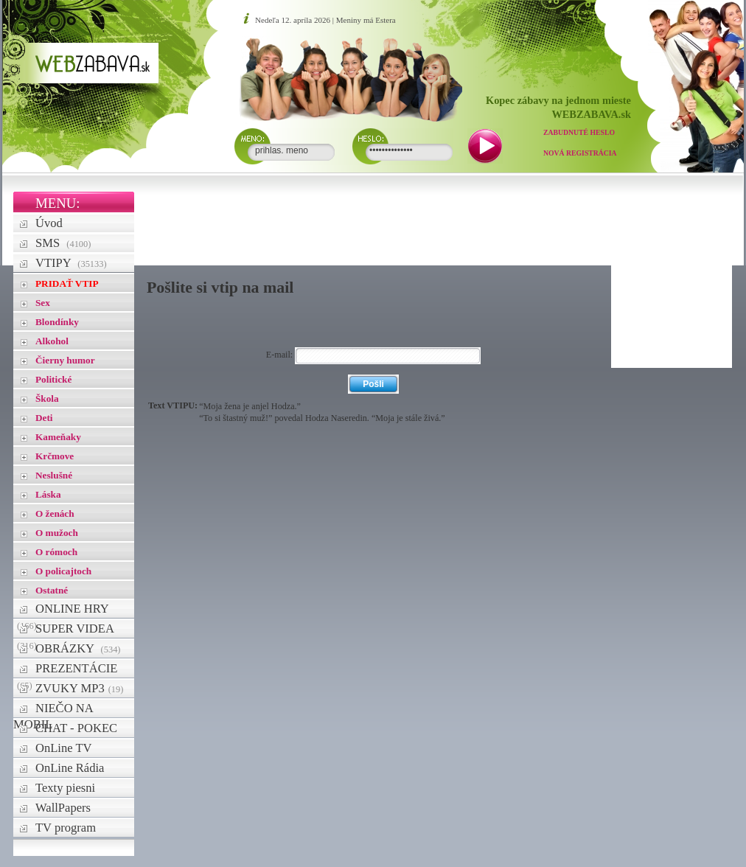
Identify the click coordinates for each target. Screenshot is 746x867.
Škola (47, 398)
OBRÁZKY (78, 648)
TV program (65, 828)
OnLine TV (63, 748)
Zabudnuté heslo (579, 132)
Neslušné (53, 475)
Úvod (49, 223)
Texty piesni (65, 788)
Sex (42, 302)
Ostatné (51, 590)
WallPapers (63, 808)
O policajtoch (63, 571)
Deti (44, 417)
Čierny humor (65, 360)
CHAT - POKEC (76, 728)
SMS (63, 243)
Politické (53, 379)
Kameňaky (58, 436)
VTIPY (71, 263)
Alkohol (52, 341)
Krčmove (54, 456)
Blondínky (57, 321)
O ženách (54, 513)
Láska (48, 494)
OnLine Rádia (69, 768)
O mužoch (56, 532)
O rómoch (56, 551)
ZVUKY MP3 (79, 688)
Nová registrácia (580, 153)
